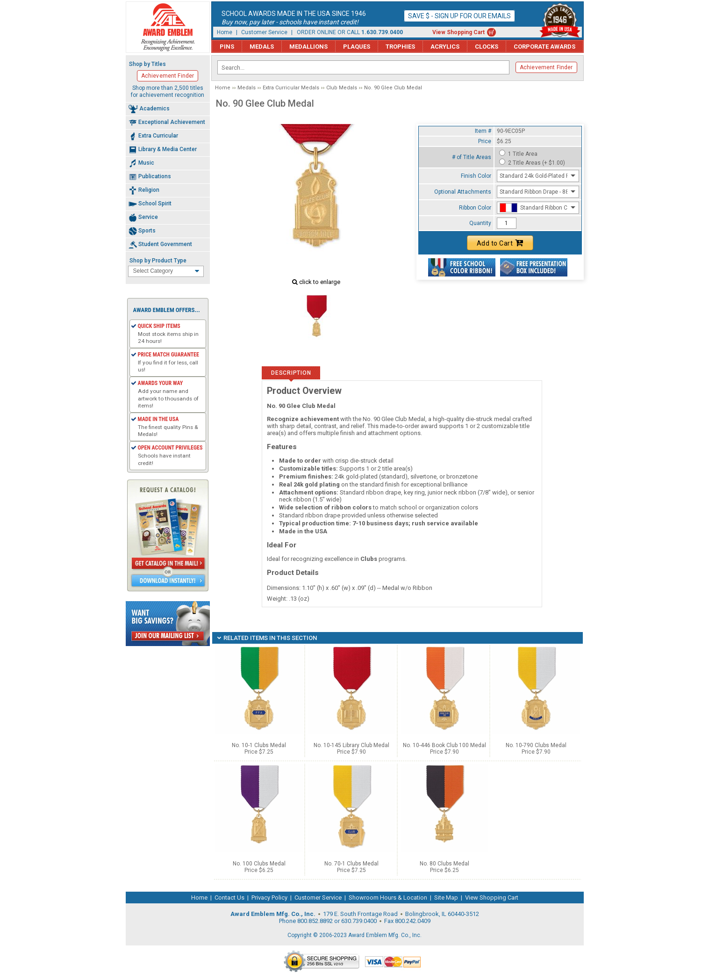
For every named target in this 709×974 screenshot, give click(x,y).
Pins (227, 46)
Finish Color (476, 176)
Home (224, 32)
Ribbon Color (475, 207)
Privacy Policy (269, 897)
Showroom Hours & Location (388, 897)
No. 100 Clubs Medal (259, 863)
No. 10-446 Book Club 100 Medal (444, 745)
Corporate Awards (544, 46)
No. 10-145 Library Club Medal (351, 745)
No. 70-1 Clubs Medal (351, 863)
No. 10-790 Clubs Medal (536, 745)
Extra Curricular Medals (291, 88)
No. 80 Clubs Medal (444, 863)
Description (291, 373)
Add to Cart (500, 243)
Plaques (356, 46)
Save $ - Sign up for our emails (459, 16)
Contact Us (229, 897)
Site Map (446, 897)
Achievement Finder (546, 67)
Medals (262, 46)
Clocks (486, 46)
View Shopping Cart (458, 32)
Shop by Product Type (157, 260)
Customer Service (264, 32)
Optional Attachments (462, 192)
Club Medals (341, 88)
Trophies (400, 46)
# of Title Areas (471, 157)
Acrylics (444, 46)
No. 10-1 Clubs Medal (259, 745)
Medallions (308, 46)
